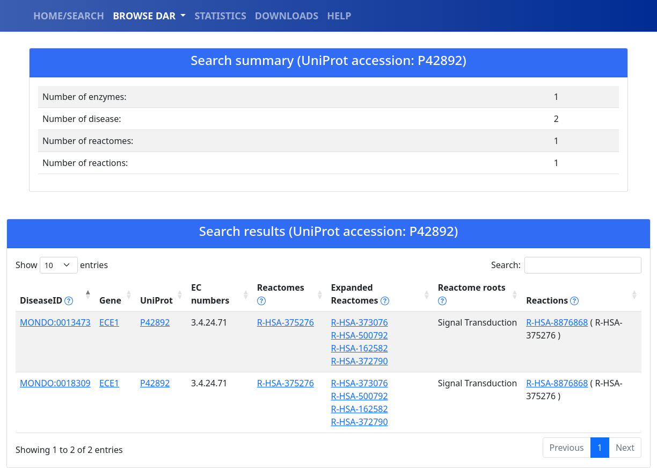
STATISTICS (220, 15)
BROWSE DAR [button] (145, 15)
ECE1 (109, 322)
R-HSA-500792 (359, 335)
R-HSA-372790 (359, 361)
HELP (339, 15)
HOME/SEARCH (68, 15)
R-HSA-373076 (359, 322)
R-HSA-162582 (359, 348)
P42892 (155, 322)
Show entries (62, 265)
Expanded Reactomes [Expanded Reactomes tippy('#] (360, 294)
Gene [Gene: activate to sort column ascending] (110, 300)
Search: (566, 265)
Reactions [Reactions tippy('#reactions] (552, 300)
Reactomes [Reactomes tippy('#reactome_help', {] (280, 294)
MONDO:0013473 (55, 322)
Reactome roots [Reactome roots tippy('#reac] (472, 294)
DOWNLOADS (286, 15)
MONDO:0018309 (55, 383)
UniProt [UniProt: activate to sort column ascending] (156, 300)
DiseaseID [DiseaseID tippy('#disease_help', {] (46, 300)
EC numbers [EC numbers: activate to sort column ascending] (210, 294)
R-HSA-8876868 (557, 322)
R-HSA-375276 (285, 322)
